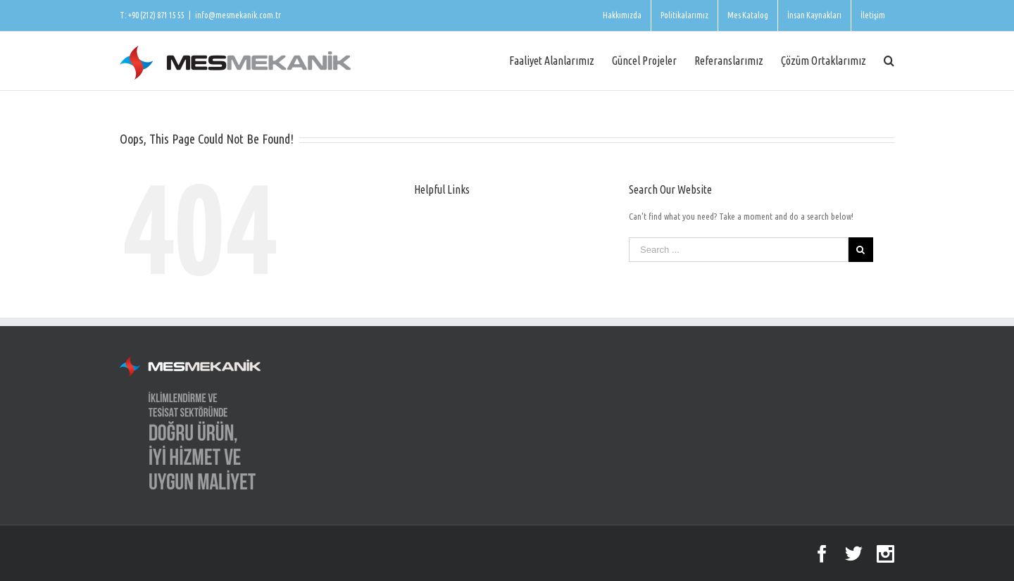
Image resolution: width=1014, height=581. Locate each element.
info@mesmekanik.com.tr (238, 15)
